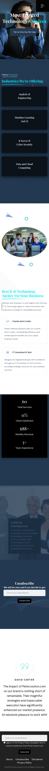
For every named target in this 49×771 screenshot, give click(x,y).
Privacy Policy (24, 742)
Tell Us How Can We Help (24, 32)
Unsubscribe (22, 759)
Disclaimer (34, 742)
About (9, 759)
